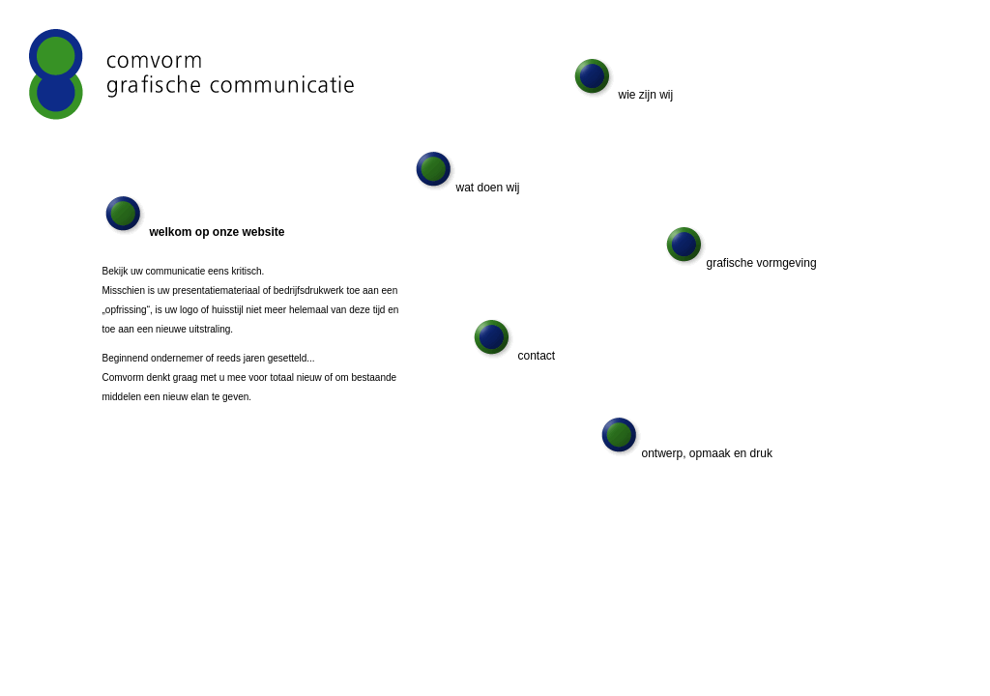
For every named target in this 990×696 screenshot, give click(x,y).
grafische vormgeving (741, 263)
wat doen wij (467, 187)
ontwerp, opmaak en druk (686, 453)
